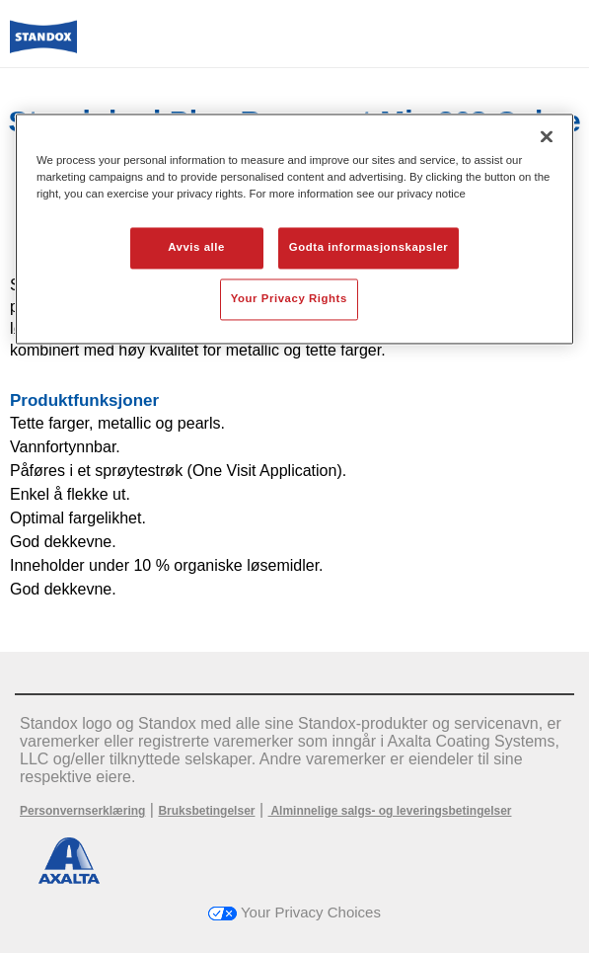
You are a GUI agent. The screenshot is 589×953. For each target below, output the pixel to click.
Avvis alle (196, 247)
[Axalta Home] (43, 45)
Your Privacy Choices (294, 912)
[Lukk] (546, 136)
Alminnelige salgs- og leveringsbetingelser (390, 811)
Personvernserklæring (82, 811)
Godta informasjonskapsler (369, 247)
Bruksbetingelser (206, 811)
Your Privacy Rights (289, 298)
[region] (294, 229)
